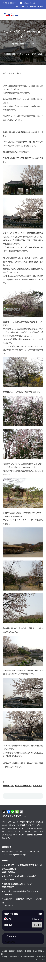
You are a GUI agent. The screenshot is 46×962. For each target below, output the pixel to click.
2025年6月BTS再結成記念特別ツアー (21, 891)
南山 (12, 785)
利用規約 (20, 951)
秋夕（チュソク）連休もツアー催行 (20, 876)
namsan (6, 785)
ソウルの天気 (9, 941)
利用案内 (12, 951)
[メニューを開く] (42, 14)
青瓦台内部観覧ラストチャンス (18, 883)
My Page (40, 6)
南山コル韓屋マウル (23, 785)
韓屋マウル (37, 785)
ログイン (25, 6)
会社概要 (4, 951)
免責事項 (28, 951)
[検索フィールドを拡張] (17, 6)
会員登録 (33, 6)
